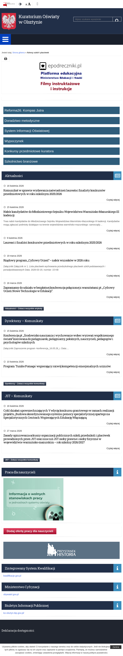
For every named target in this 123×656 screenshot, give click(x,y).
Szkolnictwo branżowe (21, 161)
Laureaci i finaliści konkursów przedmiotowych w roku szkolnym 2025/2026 (52, 242)
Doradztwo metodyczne (22, 120)
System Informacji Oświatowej (26, 131)
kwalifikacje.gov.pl (12, 575)
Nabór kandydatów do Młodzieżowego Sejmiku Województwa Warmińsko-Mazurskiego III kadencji (61, 213)
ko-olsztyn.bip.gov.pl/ (13, 613)
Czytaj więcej (113, 200)
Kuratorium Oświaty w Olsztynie (39, 19)
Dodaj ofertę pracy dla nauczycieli (30, 531)
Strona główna (18, 53)
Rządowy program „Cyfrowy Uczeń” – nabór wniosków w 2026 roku (46, 260)
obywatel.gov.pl (11, 594)
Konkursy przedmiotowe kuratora (29, 151)
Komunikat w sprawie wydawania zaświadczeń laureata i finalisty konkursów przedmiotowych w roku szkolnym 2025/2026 (54, 192)
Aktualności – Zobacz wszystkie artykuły (23, 308)
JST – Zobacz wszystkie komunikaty (21, 460)
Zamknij (116, 647)
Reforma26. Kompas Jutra (24, 110)
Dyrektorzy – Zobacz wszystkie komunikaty (25, 384)
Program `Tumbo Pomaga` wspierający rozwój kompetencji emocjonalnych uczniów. (57, 366)
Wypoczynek (14, 141)
